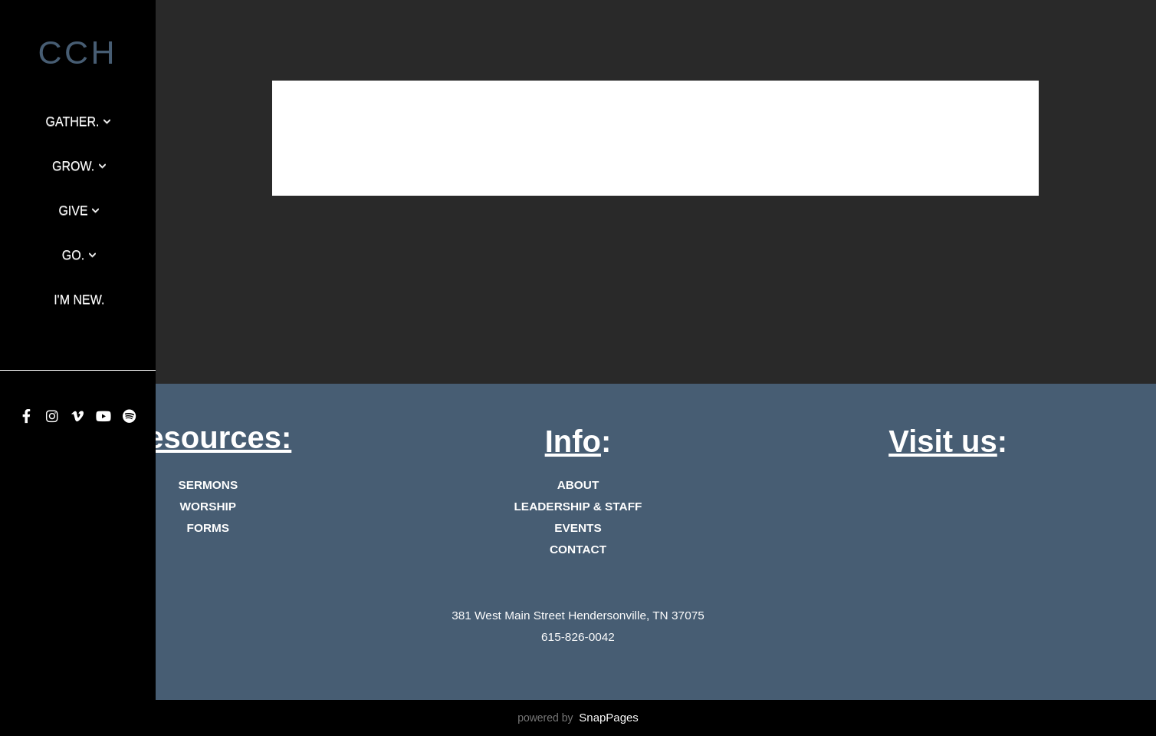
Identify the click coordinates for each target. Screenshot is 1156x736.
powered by (578, 717)
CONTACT (578, 549)
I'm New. (79, 299)
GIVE (79, 210)
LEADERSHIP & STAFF (578, 506)
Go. (79, 255)
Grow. (79, 166)
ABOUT (578, 484)
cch (77, 52)
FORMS (208, 527)
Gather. (78, 121)
